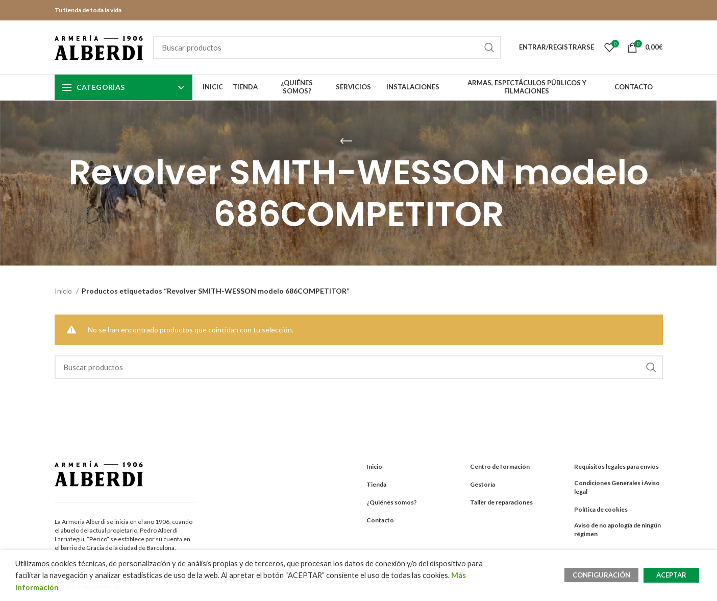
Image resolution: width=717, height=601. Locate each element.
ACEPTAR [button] (671, 575)
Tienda (376, 484)
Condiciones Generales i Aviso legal (617, 487)
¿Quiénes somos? (391, 502)
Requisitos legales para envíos (616, 466)
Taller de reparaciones (501, 502)
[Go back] (346, 141)
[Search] (327, 47)
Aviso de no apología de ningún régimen (617, 529)
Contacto (380, 520)
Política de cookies (601, 509)
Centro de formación (500, 466)
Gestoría (482, 484)
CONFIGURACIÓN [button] (601, 575)
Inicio (64, 290)
